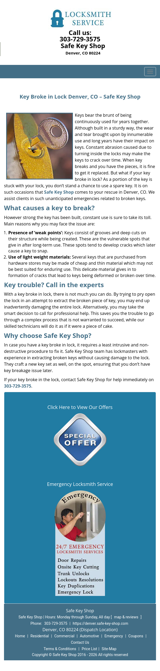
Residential (39, 636)
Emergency (113, 636)
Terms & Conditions (60, 649)
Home (20, 636)
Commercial (64, 636)
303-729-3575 (80, 38)
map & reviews (126, 617)
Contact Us (80, 642)
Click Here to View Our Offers (80, 407)
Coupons (135, 636)
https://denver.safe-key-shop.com (100, 623)
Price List (89, 649)
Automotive (89, 636)
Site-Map (109, 649)
